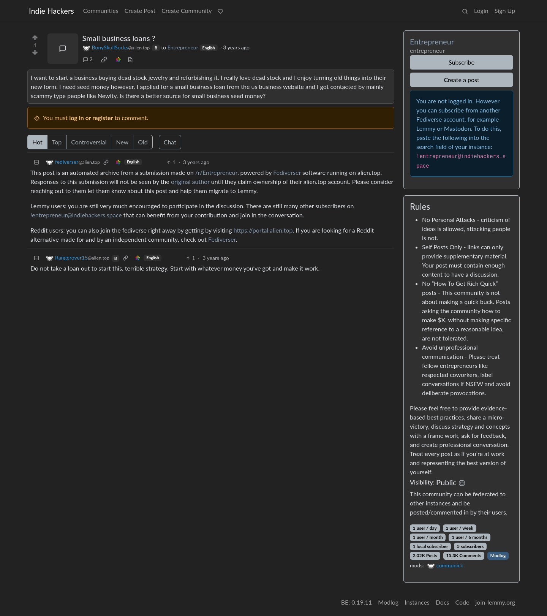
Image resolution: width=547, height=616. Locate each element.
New (122, 142)
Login (481, 10)
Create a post (461, 79)
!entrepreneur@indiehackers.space (76, 215)
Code (462, 602)
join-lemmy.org (495, 602)
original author (190, 181)
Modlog (498, 555)
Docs (442, 602)
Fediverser (287, 172)
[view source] (130, 59)
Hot (37, 142)
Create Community (186, 10)
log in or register (91, 117)
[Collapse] (36, 162)
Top (57, 142)
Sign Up (505, 10)
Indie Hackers (51, 10)
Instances (417, 602)
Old (142, 142)
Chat (170, 142)
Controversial (88, 142)
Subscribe (461, 62)
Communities (101, 10)
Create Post (140, 10)
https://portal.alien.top (263, 230)
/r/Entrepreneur (216, 172)
